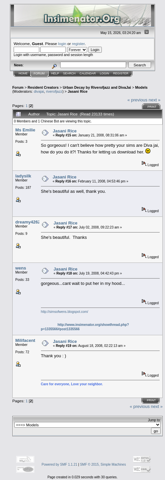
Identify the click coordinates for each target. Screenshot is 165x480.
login (62, 43)
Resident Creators (43, 87)
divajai (39, 91)
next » (154, 99)
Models (141, 87)
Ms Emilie (25, 129)
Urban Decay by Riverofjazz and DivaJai (97, 87)
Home (23, 73)
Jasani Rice (77, 91)
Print (151, 106)
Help (55, 73)
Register (120, 73)
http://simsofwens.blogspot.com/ (64, 312)
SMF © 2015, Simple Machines (103, 464)
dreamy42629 (29, 221)
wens (20, 268)
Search (69, 73)
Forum (39, 73)
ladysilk (23, 175)
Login (104, 73)
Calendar (88, 73)
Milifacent (25, 340)
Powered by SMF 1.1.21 (59, 464)
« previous (137, 99)
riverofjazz (54, 91)
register (78, 43)
